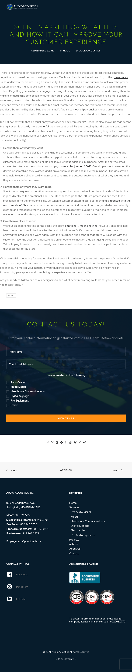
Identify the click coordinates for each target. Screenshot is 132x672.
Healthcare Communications (88, 521)
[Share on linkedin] (66, 442)
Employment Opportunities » (23, 541)
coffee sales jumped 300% (74, 166)
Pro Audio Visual (81, 512)
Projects (74, 539)
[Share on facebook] (48, 442)
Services (74, 507)
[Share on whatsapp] (70, 442)
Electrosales (78, 530)
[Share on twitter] (52, 442)
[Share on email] (84, 442)
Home (73, 502)
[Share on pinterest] (61, 442)
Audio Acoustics (90, 50)
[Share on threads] (57, 442)
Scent (11, 295)
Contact (74, 553)
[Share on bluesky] (75, 442)
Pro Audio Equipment (83, 535)
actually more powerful (35, 126)
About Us (75, 548)
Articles (66, 470)
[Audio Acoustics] (22, 7)
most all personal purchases (90, 109)
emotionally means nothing (81, 225)
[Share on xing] (80, 442)
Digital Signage (80, 525)
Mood (66, 50)
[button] (124, 7)
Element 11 (70, 658)
